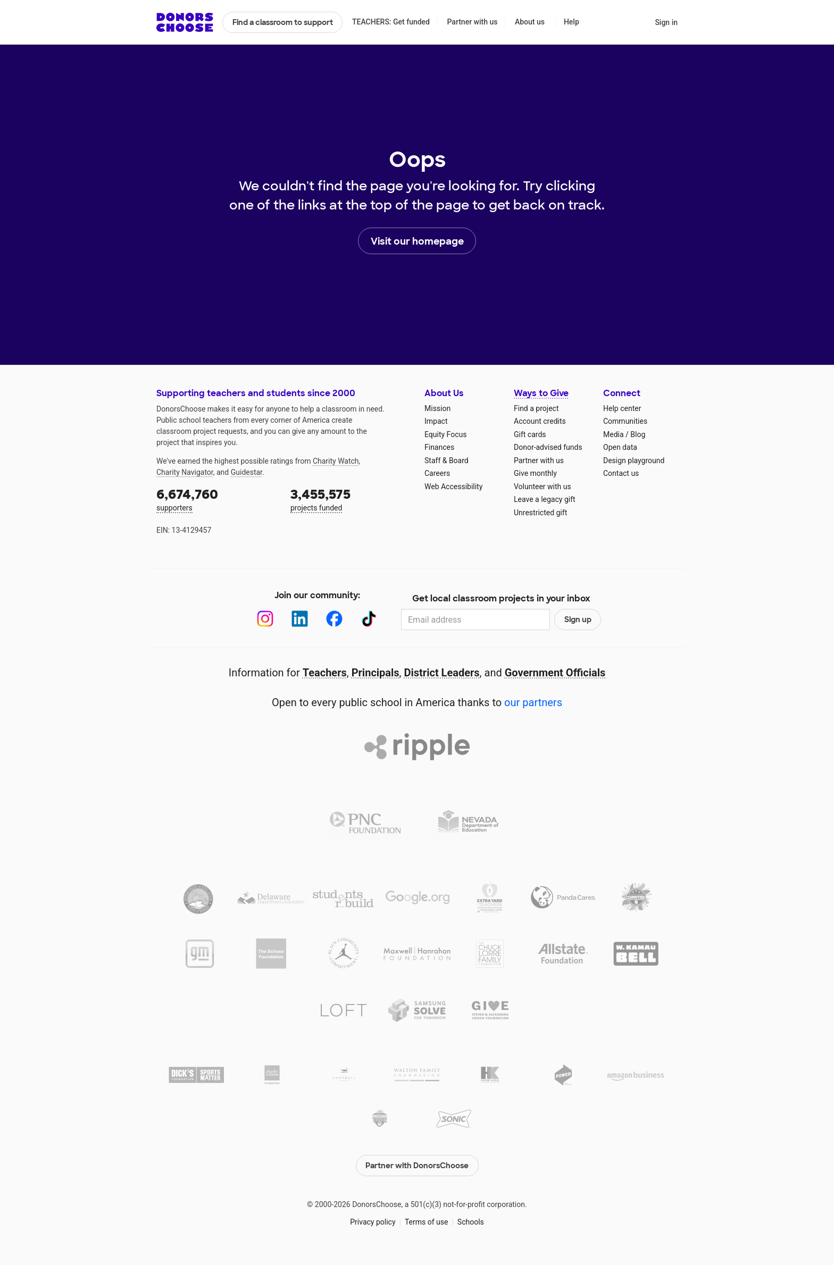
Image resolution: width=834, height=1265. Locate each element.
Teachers (325, 672)
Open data (620, 447)
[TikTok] (369, 619)
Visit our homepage (417, 241)
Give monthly (535, 473)
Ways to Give (541, 393)
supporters (216, 499)
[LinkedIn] (300, 619)
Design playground (633, 460)
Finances (439, 447)
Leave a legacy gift (545, 499)
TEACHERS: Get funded (391, 22)
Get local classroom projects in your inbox (501, 598)
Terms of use (426, 1222)
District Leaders (442, 672)
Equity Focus (445, 434)
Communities (625, 421)
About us (530, 22)
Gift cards (530, 434)
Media (613, 434)
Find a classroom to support (282, 22)
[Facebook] (334, 619)
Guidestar (246, 472)
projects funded (350, 499)
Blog (637, 434)
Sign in (666, 22)
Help (571, 22)
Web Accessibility (453, 486)
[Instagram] (265, 619)
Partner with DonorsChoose (417, 1165)
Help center (622, 408)
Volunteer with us (542, 486)
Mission (437, 408)
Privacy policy (372, 1222)
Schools (470, 1222)
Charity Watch (336, 461)
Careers (437, 473)
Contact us (621, 473)
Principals (375, 672)
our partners (533, 702)
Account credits (540, 421)
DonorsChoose (184, 22)
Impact (435, 421)
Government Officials (555, 672)
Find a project (536, 408)
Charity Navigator (184, 472)
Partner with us (472, 22)
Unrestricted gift (540, 512)
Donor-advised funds (548, 447)
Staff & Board (446, 460)
